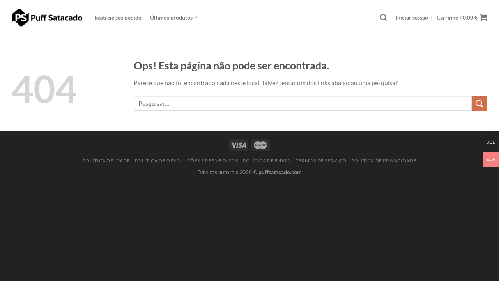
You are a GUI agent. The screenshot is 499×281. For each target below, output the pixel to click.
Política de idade (106, 161)
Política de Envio (266, 161)
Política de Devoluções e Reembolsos (186, 161)
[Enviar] (479, 103)
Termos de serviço (321, 161)
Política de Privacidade (383, 161)
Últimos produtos (174, 17)
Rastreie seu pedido (118, 17)
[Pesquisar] (383, 18)
